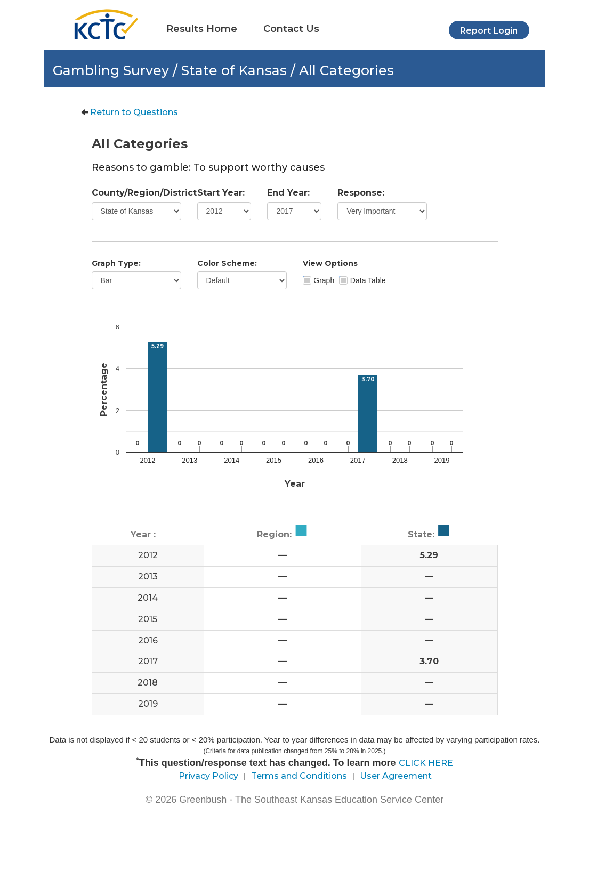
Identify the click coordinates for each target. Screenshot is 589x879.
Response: (360, 193)
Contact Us (291, 29)
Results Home (201, 29)
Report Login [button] (489, 31)
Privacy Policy (208, 776)
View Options (330, 263)
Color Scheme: (227, 263)
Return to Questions (134, 112)
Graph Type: (116, 263)
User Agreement (396, 776)
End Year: (288, 193)
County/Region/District (136, 193)
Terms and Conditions (299, 776)
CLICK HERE (426, 763)
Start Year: (221, 193)
